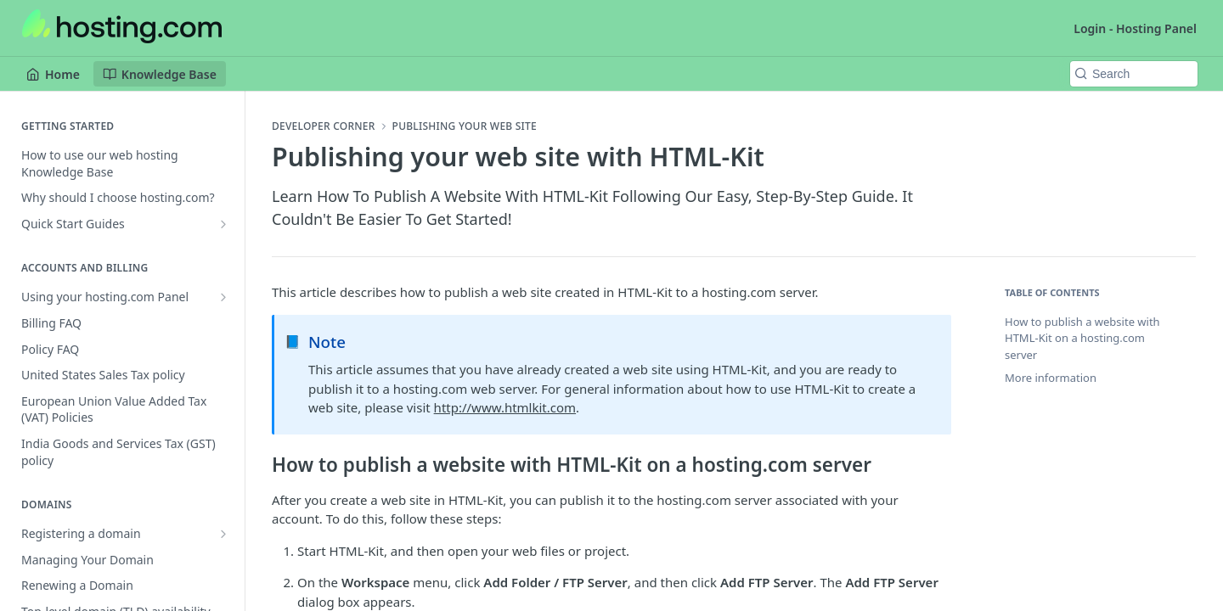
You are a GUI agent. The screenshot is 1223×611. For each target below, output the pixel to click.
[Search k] (1134, 74)
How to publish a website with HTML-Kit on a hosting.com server (1082, 338)
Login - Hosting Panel (1135, 28)
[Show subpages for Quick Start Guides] (223, 224)
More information (1050, 377)
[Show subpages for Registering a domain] (223, 534)
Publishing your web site (464, 126)
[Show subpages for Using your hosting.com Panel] (223, 297)
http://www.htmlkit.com (505, 407)
